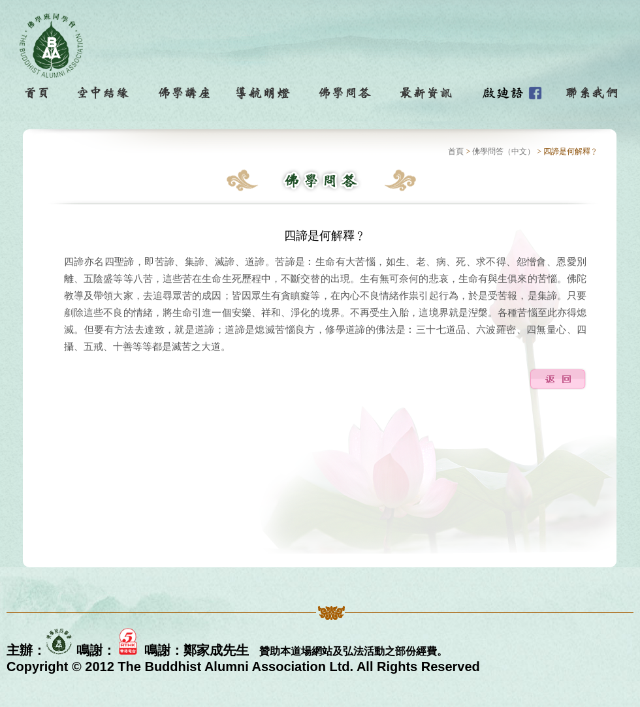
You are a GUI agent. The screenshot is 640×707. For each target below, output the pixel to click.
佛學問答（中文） (503, 151)
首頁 (456, 151)
